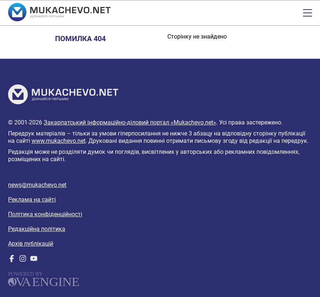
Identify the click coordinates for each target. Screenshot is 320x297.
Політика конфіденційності (45, 214)
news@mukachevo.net (37, 184)
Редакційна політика (36, 228)
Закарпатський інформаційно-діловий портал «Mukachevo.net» (130, 122)
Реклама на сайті (32, 199)
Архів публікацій (30, 243)
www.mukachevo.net (59, 140)
